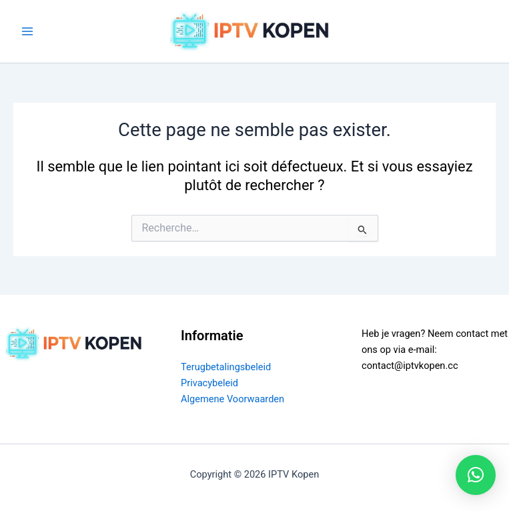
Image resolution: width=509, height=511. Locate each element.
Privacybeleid (209, 383)
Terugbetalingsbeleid (226, 367)
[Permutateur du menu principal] (27, 31)
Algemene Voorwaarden (232, 399)
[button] (476, 475)
